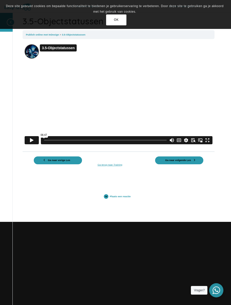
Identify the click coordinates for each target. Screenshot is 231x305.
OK (116, 20)
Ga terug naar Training (109, 164)
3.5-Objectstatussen (74, 34)
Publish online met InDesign (43, 34)
